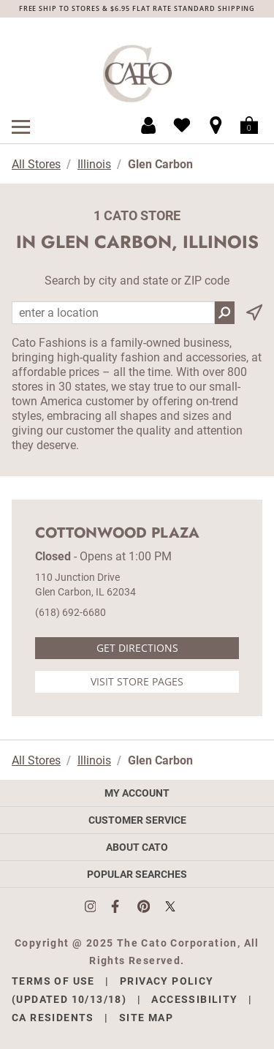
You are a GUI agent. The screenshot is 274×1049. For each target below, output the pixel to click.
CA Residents (53, 1017)
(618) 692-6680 (70, 612)
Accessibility (194, 999)
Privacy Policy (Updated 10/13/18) (113, 990)
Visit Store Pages (137, 681)
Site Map (146, 1017)
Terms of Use (53, 981)
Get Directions (137, 648)
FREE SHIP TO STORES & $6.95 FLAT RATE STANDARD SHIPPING (137, 8)
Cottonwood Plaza (117, 533)
